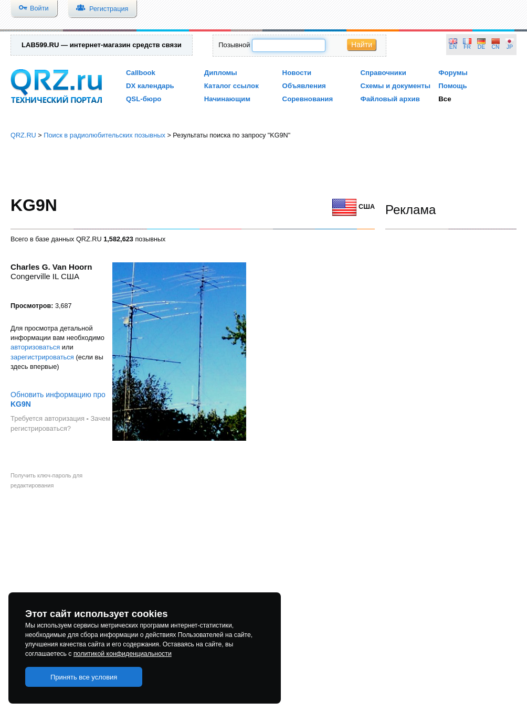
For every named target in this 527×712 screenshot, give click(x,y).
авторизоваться (35, 347)
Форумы (453, 73)
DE (481, 47)
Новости (297, 73)
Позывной (234, 45)
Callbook (140, 73)
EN (453, 47)
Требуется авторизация (47, 418)
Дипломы (220, 73)
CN (496, 47)
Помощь (452, 86)
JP (510, 47)
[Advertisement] (264, 168)
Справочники (383, 73)
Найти (361, 44)
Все (444, 99)
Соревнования (307, 99)
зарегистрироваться (42, 357)
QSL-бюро (143, 99)
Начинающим (227, 99)
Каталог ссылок (231, 86)
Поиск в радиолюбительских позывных (104, 135)
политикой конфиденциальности (122, 653)
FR (467, 47)
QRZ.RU (23, 135)
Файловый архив (389, 99)
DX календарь (150, 86)
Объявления (304, 86)
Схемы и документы (395, 86)
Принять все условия (84, 677)
